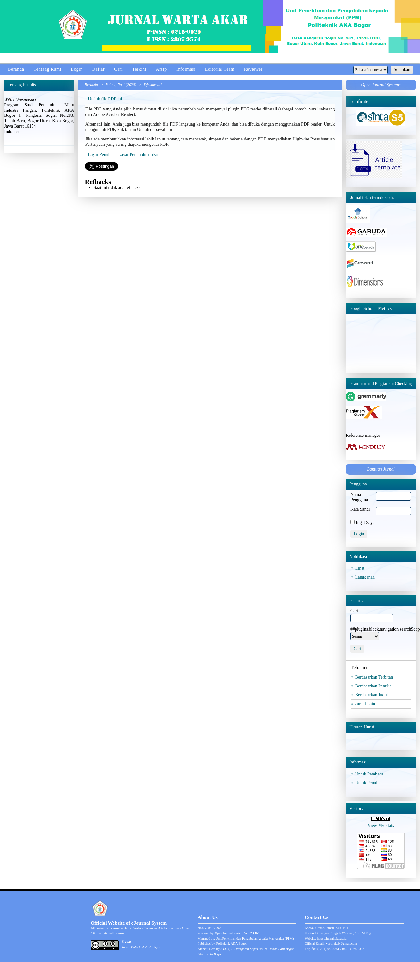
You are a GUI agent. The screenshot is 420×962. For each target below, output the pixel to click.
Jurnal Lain (366, 703)
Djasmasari (153, 84)
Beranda (16, 69)
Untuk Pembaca (370, 774)
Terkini (139, 69)
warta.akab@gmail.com (341, 943)
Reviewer (253, 69)
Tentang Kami (48, 69)
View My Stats (381, 825)
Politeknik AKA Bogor (231, 943)
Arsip (161, 69)
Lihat (360, 568)
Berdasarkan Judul (372, 694)
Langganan (366, 577)
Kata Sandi (360, 509)
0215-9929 (215, 927)
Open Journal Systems (380, 84)
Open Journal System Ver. (237, 933)
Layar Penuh (99, 154)
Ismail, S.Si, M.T (337, 927)
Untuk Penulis (368, 783)
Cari (118, 69)
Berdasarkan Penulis (374, 686)
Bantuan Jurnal (381, 469)
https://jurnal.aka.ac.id (332, 938)
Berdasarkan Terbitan (375, 677)
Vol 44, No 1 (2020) (121, 84)
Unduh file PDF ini (105, 99)
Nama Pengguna (359, 497)
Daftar (98, 69)
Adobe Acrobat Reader (113, 114)
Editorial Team (219, 69)
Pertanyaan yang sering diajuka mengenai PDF (126, 144)
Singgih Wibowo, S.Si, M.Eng (351, 933)
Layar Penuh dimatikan (139, 154)
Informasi (186, 69)
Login (76, 69)
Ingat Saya (365, 522)
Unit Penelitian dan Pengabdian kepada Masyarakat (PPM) (255, 938)
